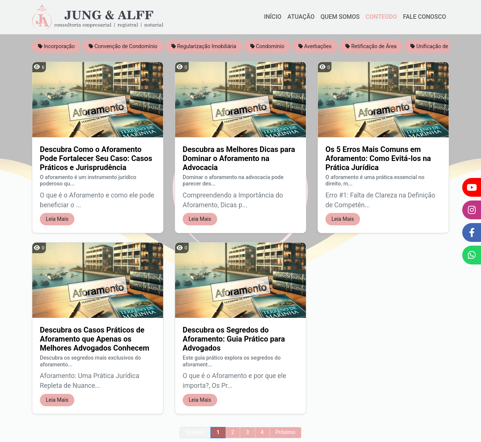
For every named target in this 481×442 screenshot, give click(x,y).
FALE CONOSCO (424, 16)
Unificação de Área (435, 46)
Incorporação (56, 46)
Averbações (315, 46)
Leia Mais (57, 219)
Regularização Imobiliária (203, 46)
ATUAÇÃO (301, 16)
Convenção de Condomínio (123, 46)
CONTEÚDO (381, 16)
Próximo (285, 432)
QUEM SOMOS (340, 16)
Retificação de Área (370, 46)
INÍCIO (272, 16)
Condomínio (267, 46)
